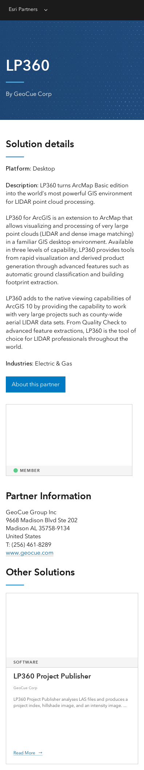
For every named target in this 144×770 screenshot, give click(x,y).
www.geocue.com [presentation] (29, 552)
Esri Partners (23, 9)
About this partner (36, 384)
